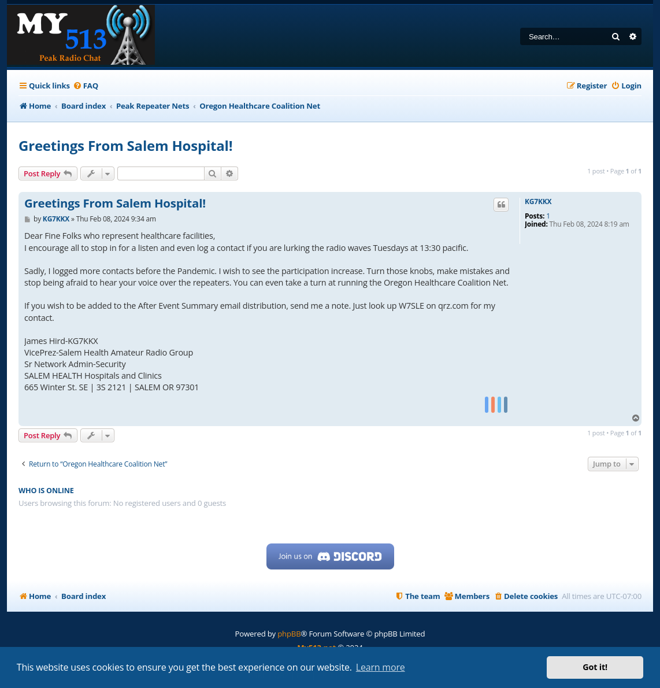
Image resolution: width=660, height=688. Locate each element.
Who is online (46, 490)
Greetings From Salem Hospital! (125, 145)
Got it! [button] (595, 666)
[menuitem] (85, 85)
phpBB (289, 633)
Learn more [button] (380, 667)
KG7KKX (538, 202)
